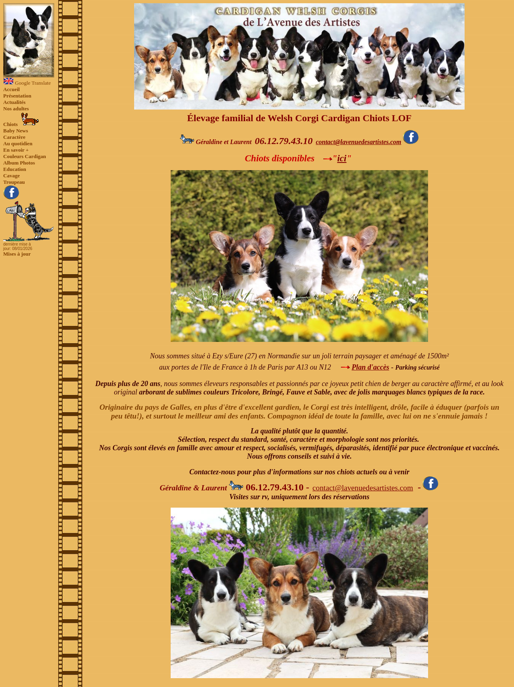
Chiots (21, 119)
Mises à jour (17, 254)
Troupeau (14, 182)
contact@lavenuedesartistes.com (358, 141)
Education (14, 169)
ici (342, 158)
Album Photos (19, 163)
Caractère (14, 137)
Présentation (17, 96)
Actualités (14, 102)
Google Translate (27, 83)
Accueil (11, 89)
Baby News (15, 131)
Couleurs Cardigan (24, 156)
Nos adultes (16, 109)
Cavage (11, 176)
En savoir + (16, 150)
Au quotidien (18, 143)
